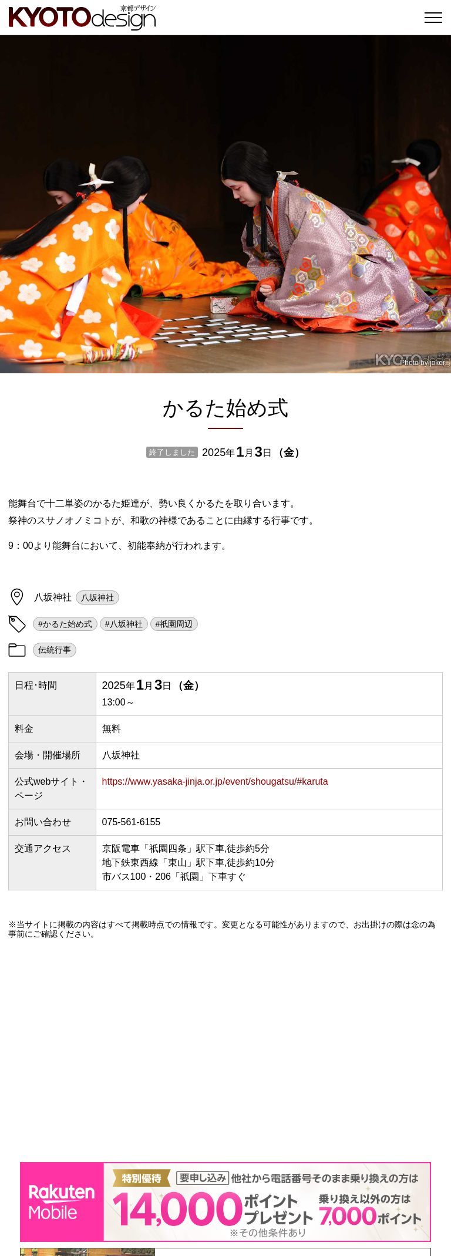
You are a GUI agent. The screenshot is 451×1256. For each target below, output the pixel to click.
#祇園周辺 (174, 624)
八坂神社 (97, 597)
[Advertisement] (225, 1050)
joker (437, 363)
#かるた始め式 (65, 624)
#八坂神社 (124, 624)
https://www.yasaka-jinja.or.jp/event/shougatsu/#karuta (215, 781)
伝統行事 (54, 649)
